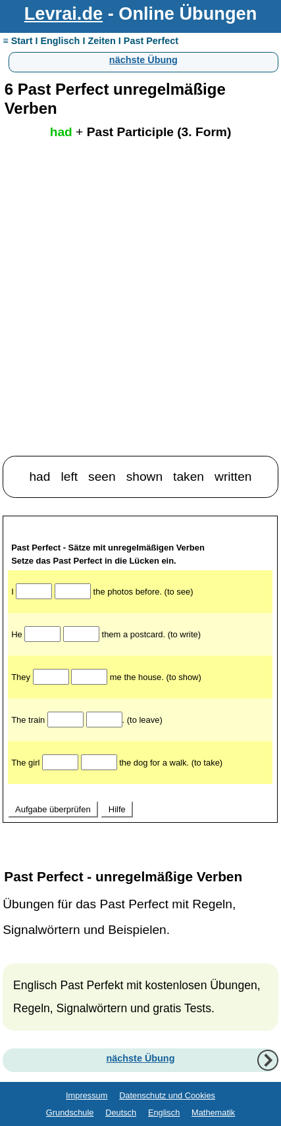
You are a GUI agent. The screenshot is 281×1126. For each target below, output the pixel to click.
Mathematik (213, 1112)
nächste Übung (143, 60)
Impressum (86, 1095)
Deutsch (120, 1112)
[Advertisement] (140, 308)
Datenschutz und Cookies (167, 1095)
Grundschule (70, 1112)
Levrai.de (63, 13)
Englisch (164, 1112)
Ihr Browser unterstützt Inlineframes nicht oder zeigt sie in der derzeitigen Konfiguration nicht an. (140, 685)
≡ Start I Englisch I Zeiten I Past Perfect (90, 41)
